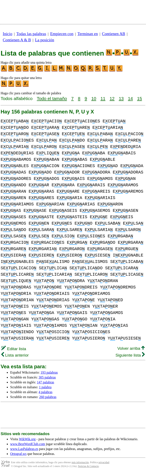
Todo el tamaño (52, 98)
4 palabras (45, 392)
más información (80, 462)
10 (93, 98)
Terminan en (87, 34)
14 (130, 98)
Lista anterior (15, 355)
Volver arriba (131, 348)
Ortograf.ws (18, 454)
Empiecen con (61, 34)
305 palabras (47, 377)
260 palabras (47, 397)
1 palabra (45, 387)
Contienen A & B (17, 40)
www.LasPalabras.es (24, 449)
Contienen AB (113, 34)
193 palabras (49, 372)
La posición (44, 40)
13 (121, 98)
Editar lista (13, 349)
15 (139, 98)
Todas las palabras (31, 34)
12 (112, 98)
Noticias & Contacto (88, 466)
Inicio (7, 34)
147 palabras (45, 382)
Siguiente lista (130, 355)
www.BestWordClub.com (27, 444)
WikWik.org (27, 439)
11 (102, 98)
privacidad (103, 462)
